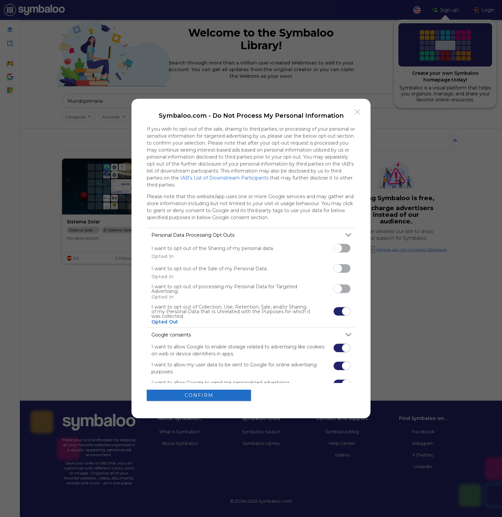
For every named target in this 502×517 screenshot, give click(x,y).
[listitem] (251, 235)
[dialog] (251, 258)
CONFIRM (199, 395)
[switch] (342, 248)
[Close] (357, 111)
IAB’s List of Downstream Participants (224, 178)
